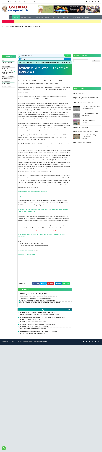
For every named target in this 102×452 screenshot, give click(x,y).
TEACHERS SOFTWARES (42, 17)
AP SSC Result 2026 (78, 93)
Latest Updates (36, 62)
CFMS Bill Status (6, 81)
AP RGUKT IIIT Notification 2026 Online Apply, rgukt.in (34, 326)
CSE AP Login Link (6, 66)
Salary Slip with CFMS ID (8, 76)
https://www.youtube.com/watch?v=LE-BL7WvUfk (32, 196)
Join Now (67, 56)
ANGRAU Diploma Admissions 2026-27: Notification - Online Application (40, 302)
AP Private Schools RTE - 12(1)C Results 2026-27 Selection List (37, 312)
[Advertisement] (35, 40)
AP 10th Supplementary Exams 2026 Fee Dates (33, 321)
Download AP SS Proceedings (26, 254)
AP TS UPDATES (26, 17)
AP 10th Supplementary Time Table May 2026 (32, 333)
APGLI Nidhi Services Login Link (7, 73)
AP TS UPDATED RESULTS (60, 17)
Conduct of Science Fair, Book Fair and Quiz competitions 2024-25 (38, 300)
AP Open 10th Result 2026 (80, 127)
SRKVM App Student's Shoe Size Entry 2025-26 (33, 294)
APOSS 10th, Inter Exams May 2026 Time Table (33, 328)
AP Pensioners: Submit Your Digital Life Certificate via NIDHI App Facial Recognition (43, 317)
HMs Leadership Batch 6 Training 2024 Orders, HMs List (35, 298)
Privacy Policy (28, 1)
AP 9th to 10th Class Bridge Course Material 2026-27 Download (21, 26)
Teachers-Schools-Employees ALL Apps (7, 69)
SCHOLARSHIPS (76, 17)
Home (3, 1)
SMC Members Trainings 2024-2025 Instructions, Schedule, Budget (38, 296)
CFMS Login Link (6, 86)
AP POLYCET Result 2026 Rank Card (30, 319)
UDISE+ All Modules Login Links (7, 63)
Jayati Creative (43, 341)
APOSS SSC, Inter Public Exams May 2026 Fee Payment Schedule (38, 331)
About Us (10, 1)
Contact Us (18, 1)
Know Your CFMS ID (7, 78)
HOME (16, 17)
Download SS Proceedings (25, 250)
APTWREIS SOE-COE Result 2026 (82, 142)
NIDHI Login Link (6, 83)
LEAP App (4, 60)
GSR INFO (18, 341)
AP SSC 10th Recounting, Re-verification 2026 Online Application (37, 324)
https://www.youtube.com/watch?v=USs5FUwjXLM (32, 191)
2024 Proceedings (26, 62)
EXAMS (87, 17)
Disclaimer (37, 1)
